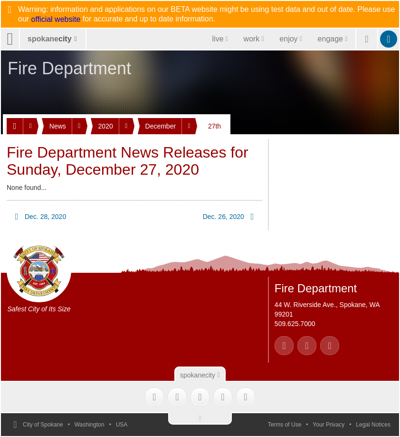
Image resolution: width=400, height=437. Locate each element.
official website (56, 19)
